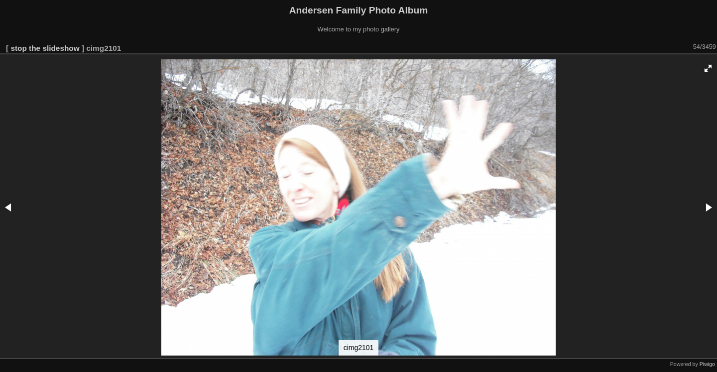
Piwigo (707, 364)
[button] (708, 68)
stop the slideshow (44, 48)
